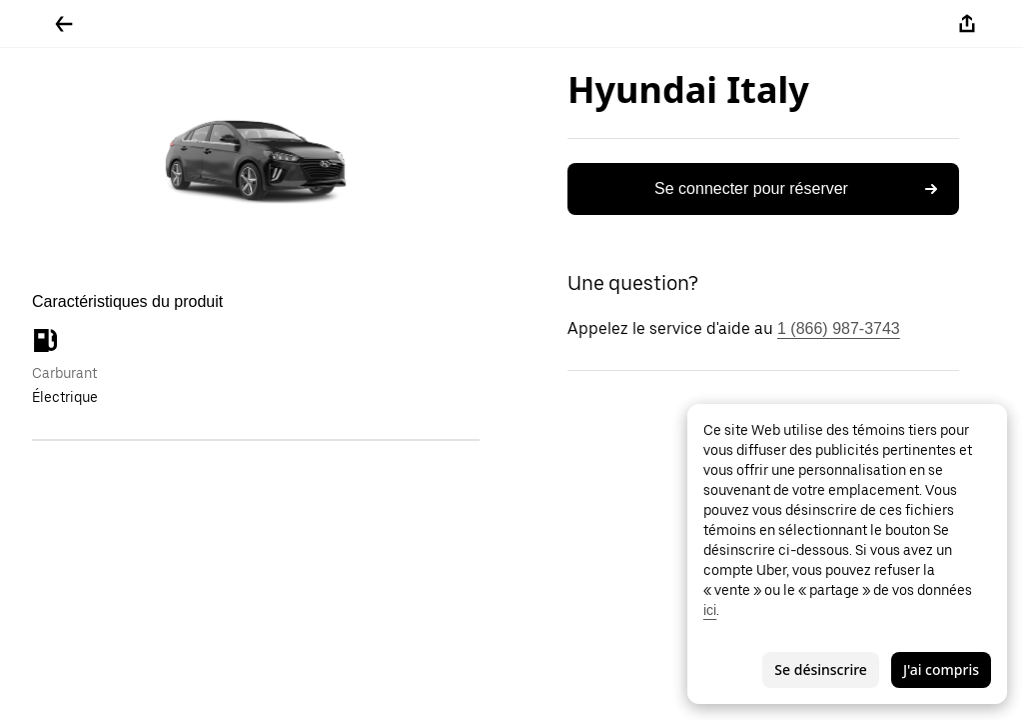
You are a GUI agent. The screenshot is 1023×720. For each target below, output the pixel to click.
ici (709, 610)
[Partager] (967, 24)
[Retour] (64, 24)
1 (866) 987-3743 (838, 328)
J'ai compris (941, 669)
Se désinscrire (820, 669)
